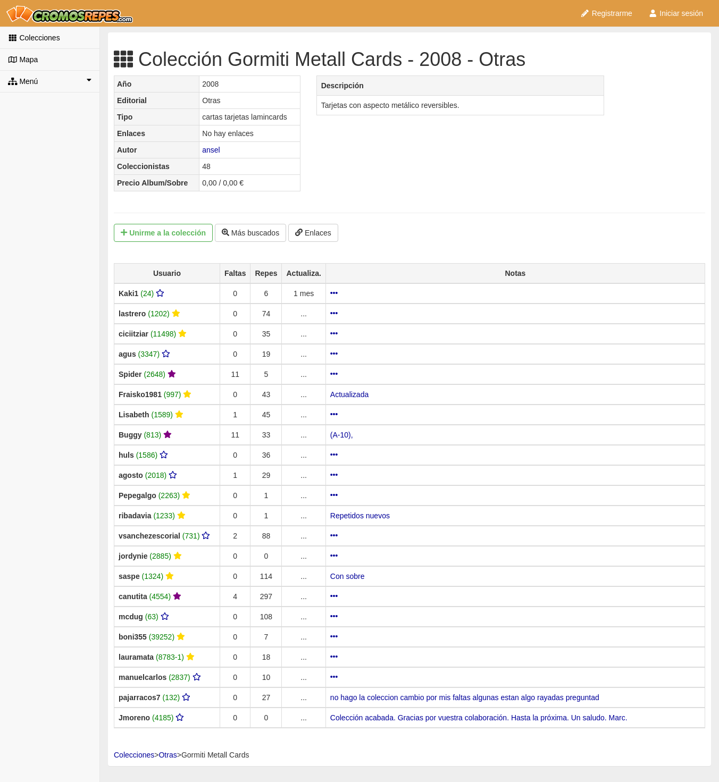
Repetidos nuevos (360, 515)
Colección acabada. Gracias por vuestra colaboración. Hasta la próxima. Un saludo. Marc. (479, 717)
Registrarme (606, 13)
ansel (211, 150)
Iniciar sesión (675, 13)
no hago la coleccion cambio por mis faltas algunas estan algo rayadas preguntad (464, 697)
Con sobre (347, 576)
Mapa (23, 59)
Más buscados (250, 233)
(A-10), (341, 435)
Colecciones (34, 37)
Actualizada (349, 394)
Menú (49, 81)
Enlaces (313, 233)
